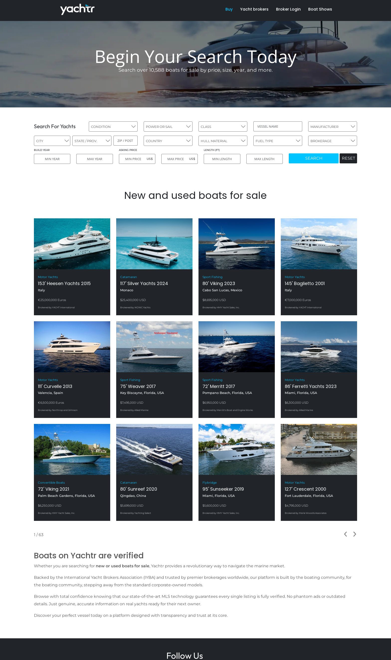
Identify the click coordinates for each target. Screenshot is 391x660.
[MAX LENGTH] (264, 159)
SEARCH (313, 158)
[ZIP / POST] (125, 141)
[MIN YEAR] (52, 159)
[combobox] (113, 126)
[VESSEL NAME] (277, 126)
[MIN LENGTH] (222, 159)
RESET (348, 158)
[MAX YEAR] (94, 159)
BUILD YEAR (42, 150)
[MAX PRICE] (179, 159)
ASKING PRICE (128, 150)
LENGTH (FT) (212, 150)
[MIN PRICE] (137, 159)
